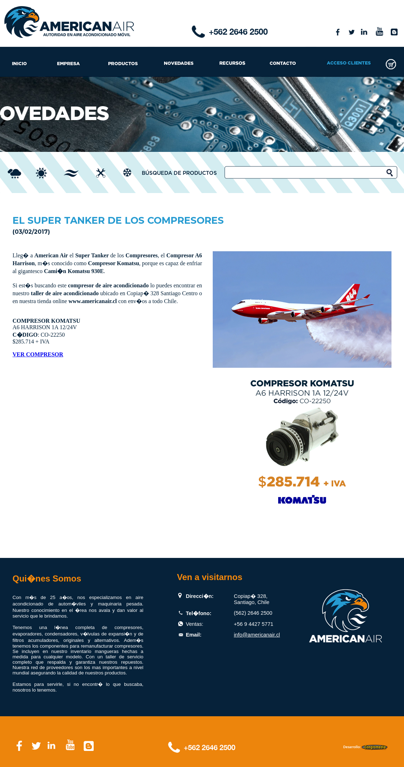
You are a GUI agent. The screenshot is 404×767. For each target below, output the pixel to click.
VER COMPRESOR (38, 354)
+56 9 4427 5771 (253, 624)
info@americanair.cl (257, 635)
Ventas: (194, 624)
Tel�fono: (199, 613)
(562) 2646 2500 (253, 613)
